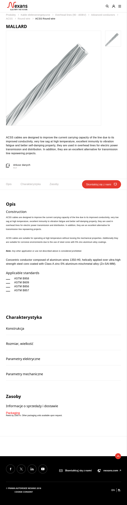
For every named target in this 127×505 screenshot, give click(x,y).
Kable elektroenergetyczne (36, 14)
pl (119, 490)
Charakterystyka (31, 184)
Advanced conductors (103, 14)
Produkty (11, 14)
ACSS (9, 18)
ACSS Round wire (45, 18)
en (113, 490)
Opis (9, 184)
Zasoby (54, 184)
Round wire (24, 18)
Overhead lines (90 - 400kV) (71, 14)
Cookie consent (24, 491)
